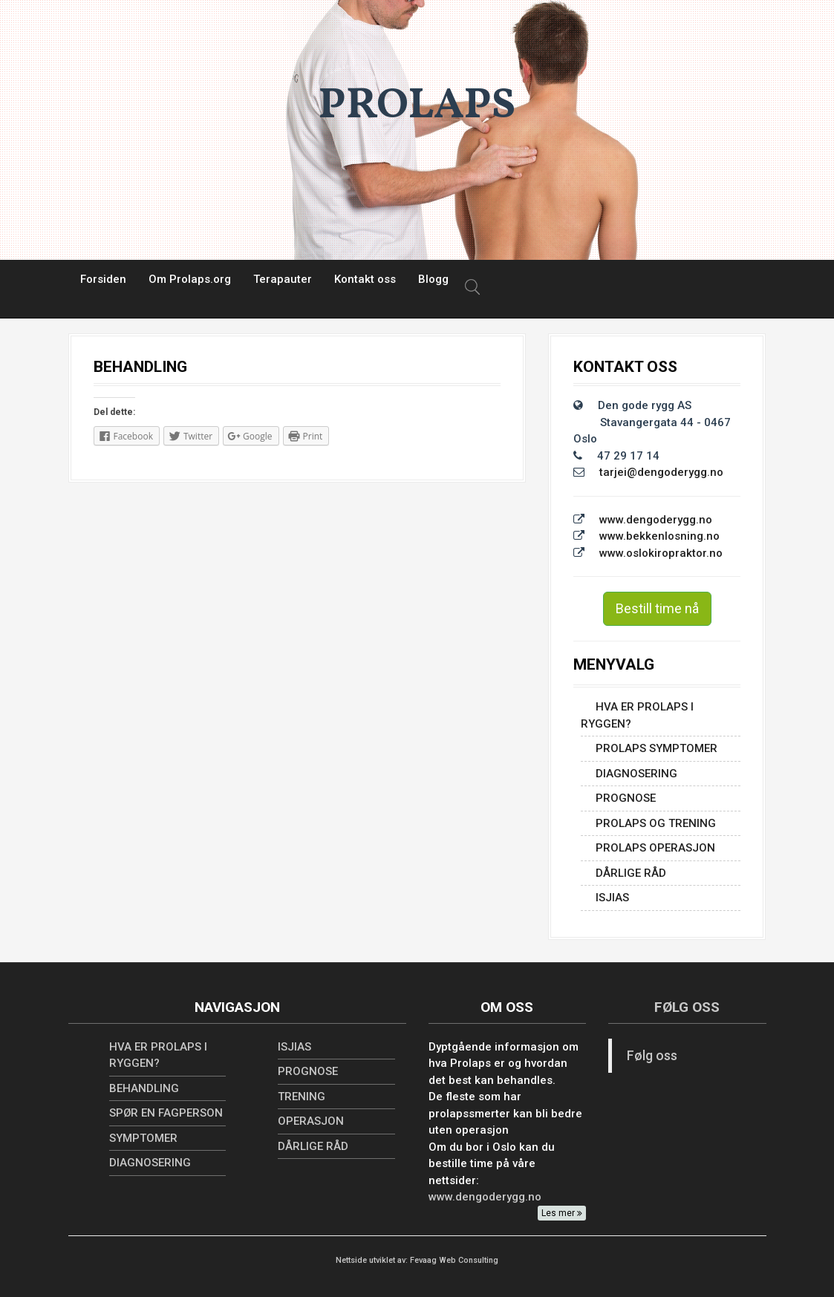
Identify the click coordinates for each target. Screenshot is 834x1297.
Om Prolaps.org (190, 279)
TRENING (301, 1096)
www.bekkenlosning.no (659, 536)
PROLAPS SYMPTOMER (656, 748)
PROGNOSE (626, 798)
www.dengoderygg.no (655, 519)
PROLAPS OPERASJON (655, 848)
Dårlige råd (631, 873)
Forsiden (103, 279)
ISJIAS (612, 897)
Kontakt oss (365, 279)
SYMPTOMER (143, 1138)
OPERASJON (311, 1121)
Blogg (433, 279)
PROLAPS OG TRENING (656, 823)
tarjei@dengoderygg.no (661, 472)
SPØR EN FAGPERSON (166, 1113)
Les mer (561, 1213)
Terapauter (282, 279)
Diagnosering (636, 773)
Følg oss (687, 1007)
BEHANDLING (144, 1088)
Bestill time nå (657, 608)
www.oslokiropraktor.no (661, 553)
